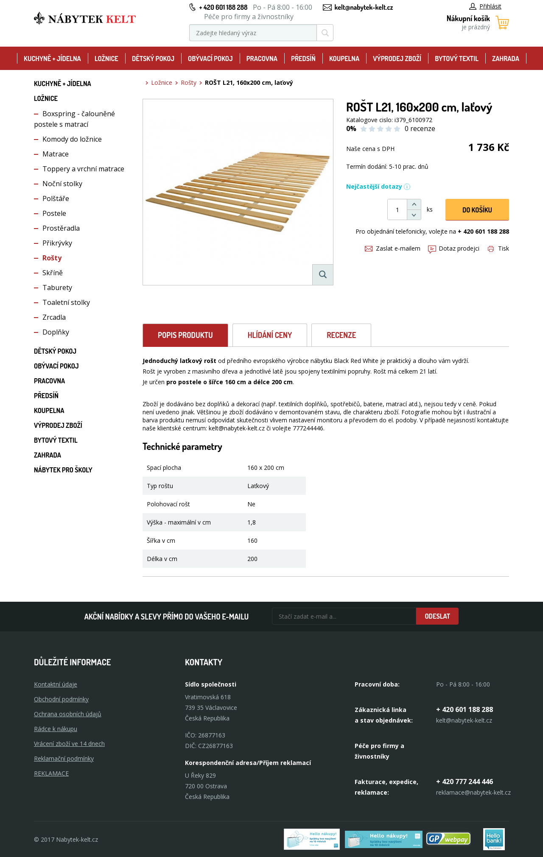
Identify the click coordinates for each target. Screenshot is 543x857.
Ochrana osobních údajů (67, 714)
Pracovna (261, 58)
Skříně (52, 272)
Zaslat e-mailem (392, 248)
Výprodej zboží (397, 58)
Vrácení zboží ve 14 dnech (69, 744)
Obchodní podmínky (61, 699)
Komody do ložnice (72, 139)
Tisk (498, 248)
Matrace (55, 154)
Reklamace (51, 773)
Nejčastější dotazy (378, 186)
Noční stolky (62, 183)
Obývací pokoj (210, 58)
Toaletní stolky (66, 302)
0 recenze (420, 128)
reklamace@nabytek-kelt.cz (473, 792)
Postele (54, 213)
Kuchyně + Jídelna (52, 58)
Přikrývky (57, 243)
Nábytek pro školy (63, 470)
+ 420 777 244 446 (464, 781)
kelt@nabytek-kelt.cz (364, 7)
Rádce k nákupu (55, 729)
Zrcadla (54, 317)
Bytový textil (457, 58)
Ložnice (106, 58)
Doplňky (55, 332)
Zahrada (505, 58)
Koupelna (344, 58)
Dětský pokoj (153, 58)
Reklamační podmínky (64, 758)
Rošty (52, 257)
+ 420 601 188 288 (223, 7)
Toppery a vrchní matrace (83, 168)
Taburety (57, 287)
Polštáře (55, 198)
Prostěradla (61, 228)
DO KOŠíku (477, 210)
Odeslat (437, 616)
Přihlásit (485, 6)
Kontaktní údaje (55, 684)
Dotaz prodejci (453, 248)
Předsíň (303, 58)
